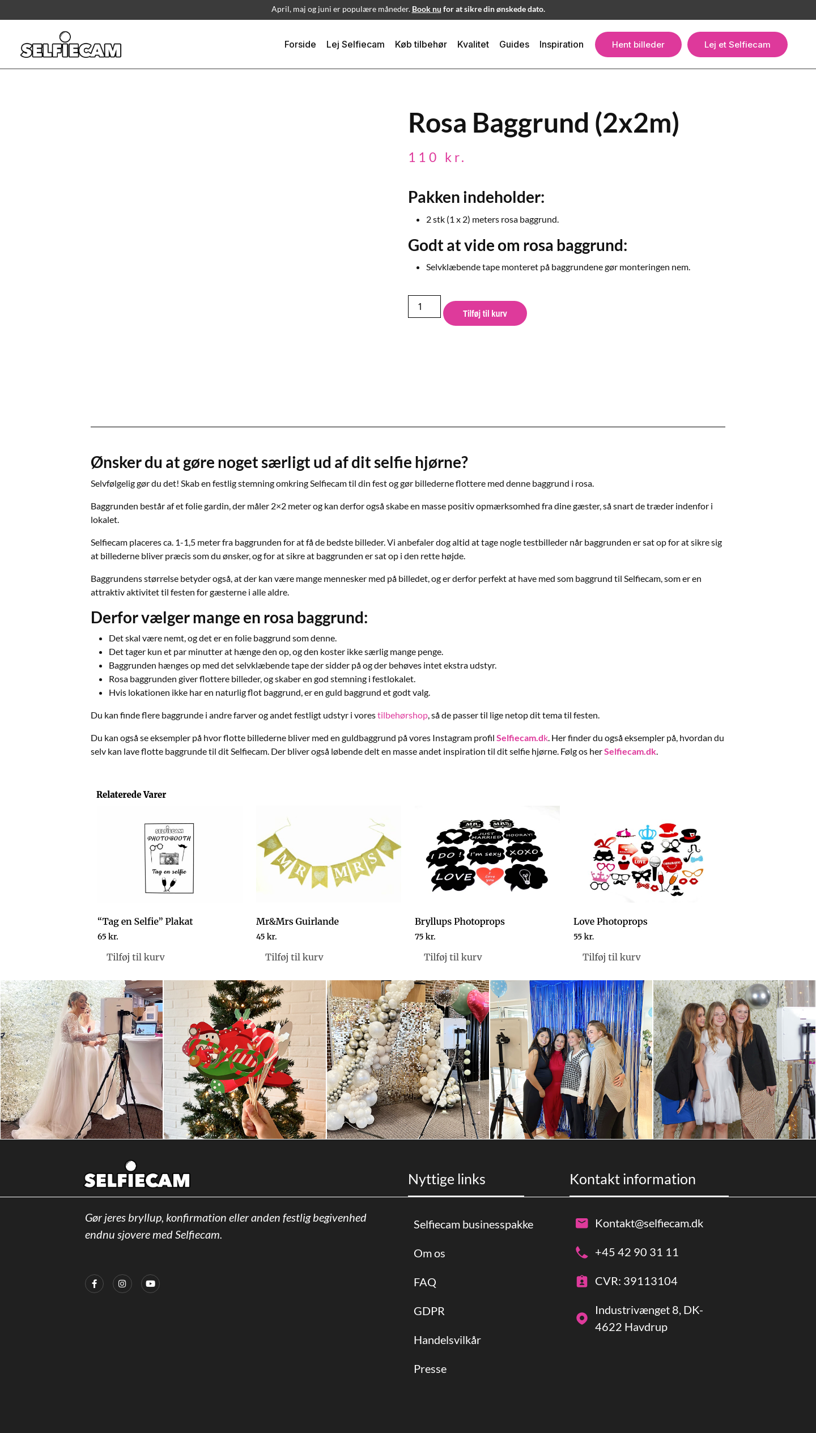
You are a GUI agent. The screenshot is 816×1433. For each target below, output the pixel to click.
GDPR (429, 1310)
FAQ (425, 1282)
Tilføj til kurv (485, 313)
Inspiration (561, 44)
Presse (430, 1368)
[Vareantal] (424, 306)
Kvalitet (473, 44)
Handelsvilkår (447, 1339)
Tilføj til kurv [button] (136, 957)
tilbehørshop (402, 714)
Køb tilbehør (421, 44)
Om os (429, 1253)
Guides (514, 44)
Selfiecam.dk (630, 751)
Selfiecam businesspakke (473, 1224)
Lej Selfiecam (355, 44)
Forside (300, 44)
